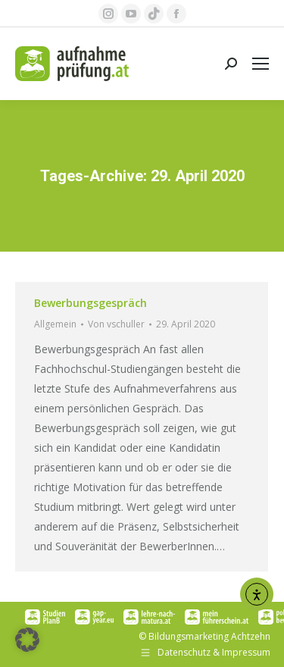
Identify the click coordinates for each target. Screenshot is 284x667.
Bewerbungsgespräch (90, 303)
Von (116, 324)
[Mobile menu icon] (260, 64)
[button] (27, 639)
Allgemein (55, 324)
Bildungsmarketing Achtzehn (209, 636)
